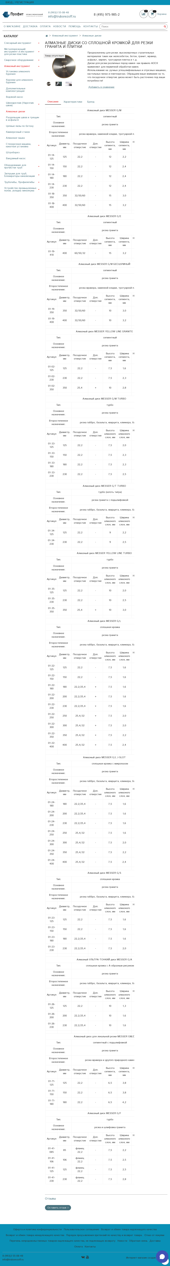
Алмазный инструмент (65, 36)
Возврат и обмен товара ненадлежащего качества (35, 1235)
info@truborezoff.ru (62, 16)
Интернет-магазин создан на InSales (147, 1258)
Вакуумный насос (16, 158)
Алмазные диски (91, 36)
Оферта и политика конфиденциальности (37, 1229)
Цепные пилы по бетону (20, 126)
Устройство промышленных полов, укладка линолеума (20, 189)
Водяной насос (14, 97)
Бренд (90, 102)
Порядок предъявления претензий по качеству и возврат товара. (104, 1235)
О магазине (12, 26)
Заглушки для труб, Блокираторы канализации (19, 175)
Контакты (90, 26)
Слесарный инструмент (17, 43)
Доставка (30, 26)
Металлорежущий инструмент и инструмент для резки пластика (19, 51)
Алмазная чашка (15, 138)
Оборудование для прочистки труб (15, 166)
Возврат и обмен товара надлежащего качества (129, 1229)
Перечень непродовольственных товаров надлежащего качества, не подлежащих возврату (62, 1241)
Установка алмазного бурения (18, 73)
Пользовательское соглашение (81, 1229)
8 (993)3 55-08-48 (58, 12)
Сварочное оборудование (19, 60)
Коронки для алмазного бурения (19, 81)
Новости (59, 26)
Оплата (45, 26)
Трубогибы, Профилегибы (19, 182)
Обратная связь (138, 1241)
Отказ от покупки (154, 1235)
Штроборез (13, 152)
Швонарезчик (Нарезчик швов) (20, 104)
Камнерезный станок (18, 132)
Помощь (75, 26)
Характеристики (73, 102)
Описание (53, 102)
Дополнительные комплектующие (15, 90)
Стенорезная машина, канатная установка (18, 145)
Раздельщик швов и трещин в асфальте (22, 119)
